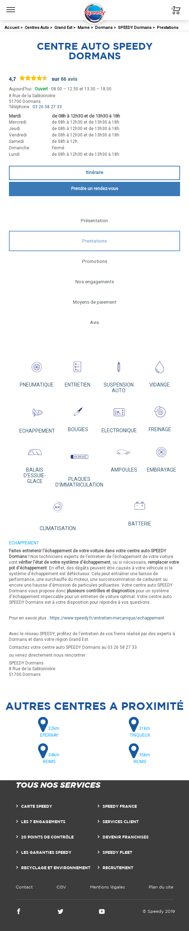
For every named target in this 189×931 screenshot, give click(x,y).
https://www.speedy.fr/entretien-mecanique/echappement (107, 618)
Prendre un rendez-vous (94, 188)
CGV (61, 887)
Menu (10, 6)
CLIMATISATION (58, 513)
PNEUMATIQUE (37, 372)
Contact (24, 887)
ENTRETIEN (78, 372)
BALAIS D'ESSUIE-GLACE (35, 462)
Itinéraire (94, 172)
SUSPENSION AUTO (119, 374)
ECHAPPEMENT (37, 417)
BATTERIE (139, 511)
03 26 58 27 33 (47, 106)
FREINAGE (160, 416)
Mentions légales (107, 887)
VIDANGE (159, 372)
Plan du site (161, 887)
